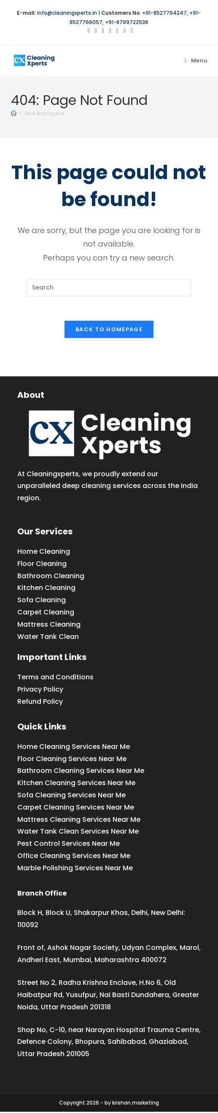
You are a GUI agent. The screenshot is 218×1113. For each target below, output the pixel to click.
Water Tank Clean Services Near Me (78, 832)
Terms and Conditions (55, 678)
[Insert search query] (109, 287)
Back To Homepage (109, 331)
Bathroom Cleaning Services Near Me (80, 772)
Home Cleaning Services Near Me (73, 747)
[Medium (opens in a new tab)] (130, 30)
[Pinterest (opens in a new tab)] (103, 30)
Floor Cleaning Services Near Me (71, 759)
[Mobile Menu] (196, 60)
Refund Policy (40, 703)
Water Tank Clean (48, 637)
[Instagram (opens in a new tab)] (110, 30)
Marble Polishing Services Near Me (75, 869)
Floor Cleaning (42, 564)
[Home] (13, 114)
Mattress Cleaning (49, 625)
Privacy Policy (40, 690)
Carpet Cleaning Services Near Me (75, 808)
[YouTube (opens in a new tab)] (124, 30)
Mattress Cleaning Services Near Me (78, 820)
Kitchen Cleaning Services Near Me (76, 784)
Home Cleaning (43, 553)
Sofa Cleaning (41, 601)
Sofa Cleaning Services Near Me (71, 796)
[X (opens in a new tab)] (88, 30)
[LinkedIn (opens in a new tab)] (117, 30)
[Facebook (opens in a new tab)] (96, 30)
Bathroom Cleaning (50, 577)
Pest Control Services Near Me (68, 845)
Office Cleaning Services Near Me (73, 856)
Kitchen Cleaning (46, 589)
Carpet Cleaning (45, 613)
